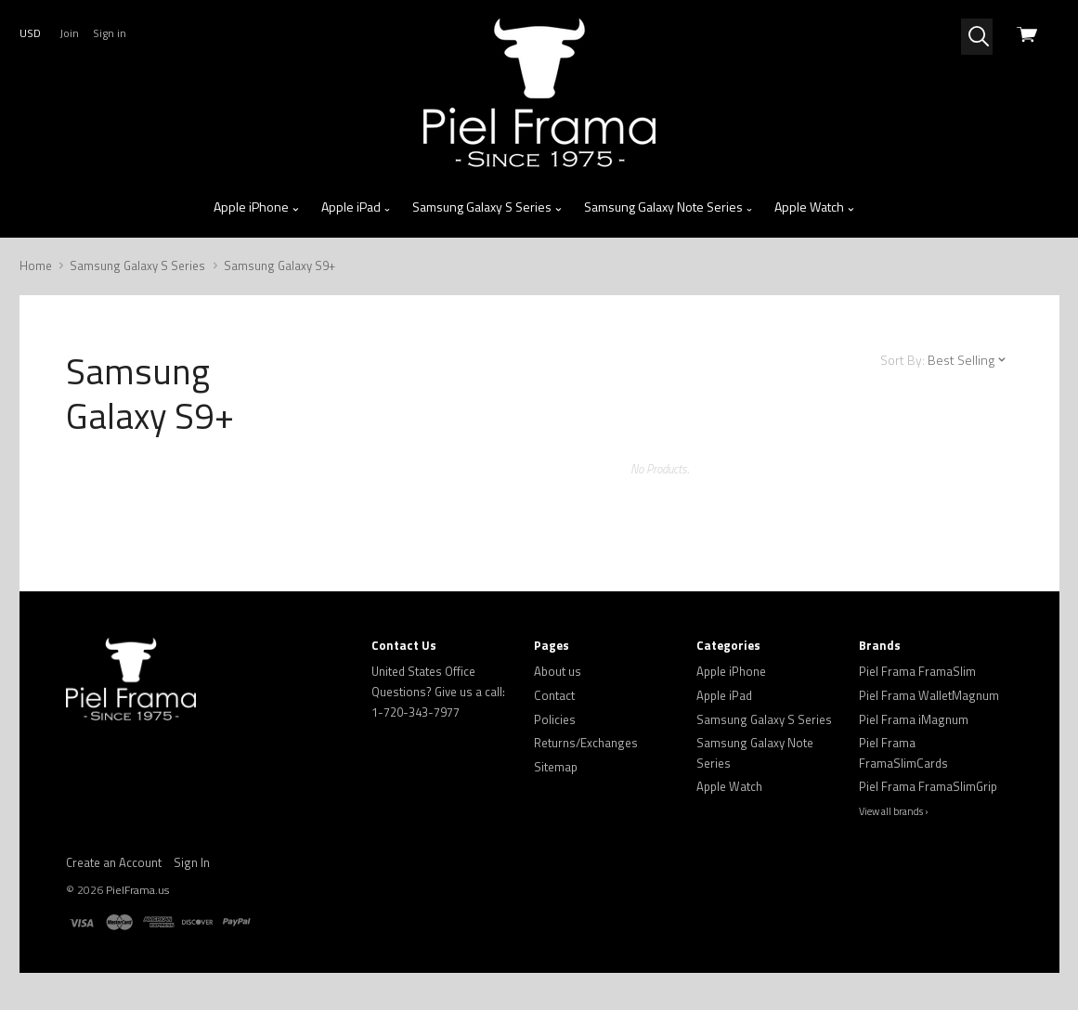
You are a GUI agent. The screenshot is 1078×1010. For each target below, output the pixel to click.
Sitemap (556, 767)
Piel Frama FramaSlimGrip (928, 786)
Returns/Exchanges (586, 742)
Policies (555, 719)
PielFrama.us (137, 890)
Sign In (192, 862)
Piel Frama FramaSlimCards (903, 752)
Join (69, 33)
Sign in (109, 33)
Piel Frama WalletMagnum (929, 695)
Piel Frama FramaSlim (917, 671)
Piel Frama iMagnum (913, 719)
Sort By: (902, 359)
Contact (554, 695)
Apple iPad (356, 207)
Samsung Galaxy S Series (487, 207)
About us (557, 671)
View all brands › (894, 811)
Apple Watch (814, 207)
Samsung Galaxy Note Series (669, 207)
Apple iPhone (257, 207)
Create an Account (114, 862)
